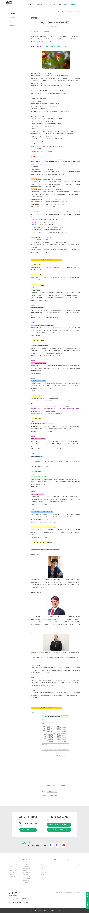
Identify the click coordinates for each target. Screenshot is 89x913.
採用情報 (12, 872)
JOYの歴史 (12, 866)
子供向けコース (40, 4)
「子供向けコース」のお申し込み (57, 825)
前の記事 (47, 785)
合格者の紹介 (56, 863)
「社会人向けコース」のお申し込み (57, 830)
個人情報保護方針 (68, 892)
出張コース (41, 868)
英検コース (25, 874)
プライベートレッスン (28, 876)
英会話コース (41, 863)
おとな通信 (12, 17)
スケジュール (26, 880)
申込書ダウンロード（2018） (38, 713)
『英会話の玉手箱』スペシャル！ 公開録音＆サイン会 (54, 46)
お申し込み (25, 882)
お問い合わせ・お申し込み (87, 899)
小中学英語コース (27, 872)
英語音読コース (26, 870)
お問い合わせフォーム (26, 830)
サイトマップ (77, 892)
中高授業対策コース (27, 868)
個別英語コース (42, 864)
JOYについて (31, 4)
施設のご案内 (12, 863)
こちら (32, 181)
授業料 (65, 4)
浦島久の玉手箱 (13, 874)
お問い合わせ (59, 892)
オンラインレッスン (43, 874)
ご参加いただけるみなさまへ (43, 31)
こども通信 (12, 25)
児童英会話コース (27, 863)
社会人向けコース (51, 4)
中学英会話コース (27, 866)
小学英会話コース (27, 864)
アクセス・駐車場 (13, 864)
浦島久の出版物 (13, 870)
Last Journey (12, 876)
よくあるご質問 (13, 868)
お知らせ (73, 4)
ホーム (57, 11)
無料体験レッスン (27, 878)
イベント (60, 26)
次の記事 (63, 785)
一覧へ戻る (55, 785)
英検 (60, 4)
